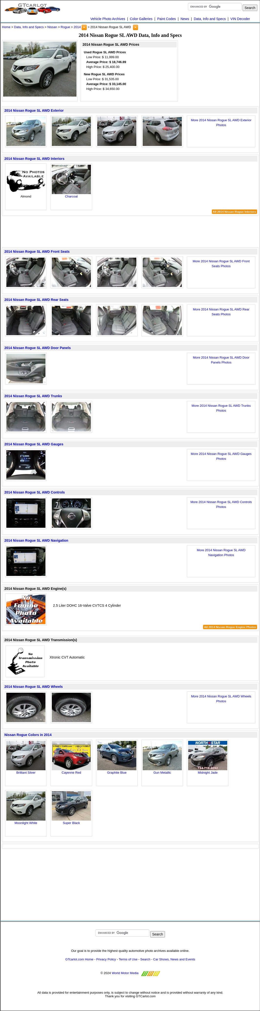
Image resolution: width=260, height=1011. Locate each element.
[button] (84, 27)
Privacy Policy (106, 959)
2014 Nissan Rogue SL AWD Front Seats (37, 251)
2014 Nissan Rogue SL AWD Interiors (34, 159)
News (185, 19)
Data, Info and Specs (210, 19)
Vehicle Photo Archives (107, 19)
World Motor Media (125, 973)
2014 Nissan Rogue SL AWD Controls (34, 492)
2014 (77, 27)
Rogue (65, 27)
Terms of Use (128, 959)
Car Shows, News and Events (174, 959)
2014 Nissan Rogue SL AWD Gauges (33, 444)
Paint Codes (166, 19)
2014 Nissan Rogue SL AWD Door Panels (37, 348)
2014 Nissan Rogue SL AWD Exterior (34, 110)
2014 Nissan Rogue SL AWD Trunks (33, 396)
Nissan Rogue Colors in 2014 (28, 735)
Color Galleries (141, 19)
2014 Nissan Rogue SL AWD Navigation (36, 540)
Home (6, 27)
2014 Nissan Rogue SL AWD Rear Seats (36, 300)
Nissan (52, 27)
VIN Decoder (240, 19)
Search (145, 959)
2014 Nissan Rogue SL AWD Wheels (33, 687)
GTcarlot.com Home (79, 959)
